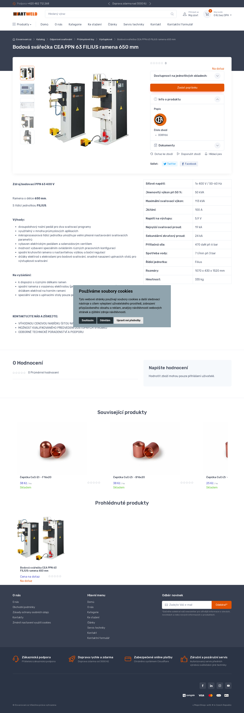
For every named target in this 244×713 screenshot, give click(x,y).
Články (112, 24)
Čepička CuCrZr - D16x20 (36, 477)
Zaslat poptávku (187, 87)
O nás (58, 24)
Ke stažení (95, 24)
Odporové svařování (61, 39)
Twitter (170, 163)
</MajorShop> (199, 704)
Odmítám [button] (105, 320)
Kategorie (75, 24)
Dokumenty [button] (164, 145)
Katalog (40, 39)
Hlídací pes (213, 154)
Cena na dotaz (30, 576)
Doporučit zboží (189, 154)
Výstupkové (105, 39)
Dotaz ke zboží (161, 154)
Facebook (189, 163)
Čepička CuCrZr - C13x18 (198, 477)
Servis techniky (134, 24)
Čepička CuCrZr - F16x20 (90, 477)
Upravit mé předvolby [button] (128, 320)
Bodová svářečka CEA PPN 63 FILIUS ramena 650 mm (38, 569)
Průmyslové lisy (85, 39)
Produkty (21, 24)
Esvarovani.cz (24, 39)
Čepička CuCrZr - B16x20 (144, 477)
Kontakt (156, 24)
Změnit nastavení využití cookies (32, 621)
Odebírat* (221, 604)
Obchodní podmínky (24, 606)
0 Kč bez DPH (223, 14)
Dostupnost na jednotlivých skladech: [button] (180, 75)
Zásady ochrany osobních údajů (31, 611)
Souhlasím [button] (88, 320)
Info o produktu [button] (167, 99)
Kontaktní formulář (180, 24)
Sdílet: (154, 163)
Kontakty (18, 616)
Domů (44, 24)
